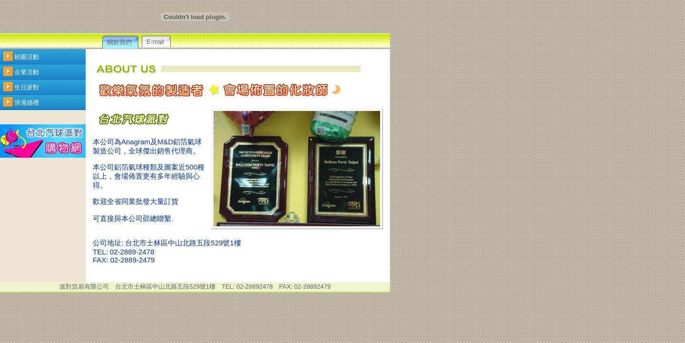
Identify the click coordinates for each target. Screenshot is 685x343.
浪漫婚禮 (26, 102)
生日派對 (26, 87)
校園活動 (26, 57)
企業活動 (26, 72)
